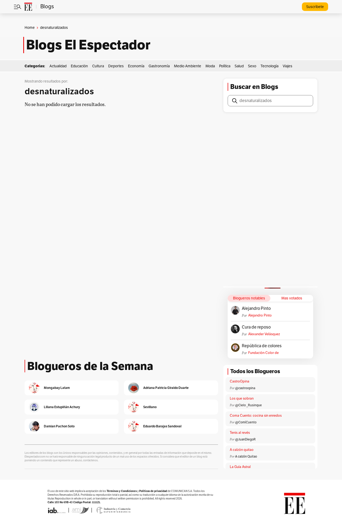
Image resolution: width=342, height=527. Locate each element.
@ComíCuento (245, 422)
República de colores (262, 346)
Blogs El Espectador (88, 45)
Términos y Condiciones (122, 491)
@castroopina (245, 388)
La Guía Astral (240, 467)
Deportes (116, 66)
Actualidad (58, 66)
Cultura (98, 66)
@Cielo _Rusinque (248, 405)
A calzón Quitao (246, 456)
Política (224, 66)
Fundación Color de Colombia (263, 353)
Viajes (287, 66)
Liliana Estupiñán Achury (62, 407)
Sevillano (150, 407)
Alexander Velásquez (264, 334)
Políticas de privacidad (153, 491)
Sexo (252, 66)
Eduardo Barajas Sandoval (162, 426)
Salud (239, 66)
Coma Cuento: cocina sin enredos (256, 415)
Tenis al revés (240, 433)
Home (30, 27)
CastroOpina (239, 381)
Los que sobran (242, 398)
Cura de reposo (256, 327)
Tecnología (269, 66)
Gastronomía (159, 66)
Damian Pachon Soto (59, 426)
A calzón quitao (242, 450)
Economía (136, 66)
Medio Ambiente (187, 66)
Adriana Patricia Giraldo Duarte (166, 388)
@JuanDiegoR (245, 439)
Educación (79, 66)
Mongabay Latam (57, 388)
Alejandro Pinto (256, 308)
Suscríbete (315, 7)
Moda (210, 66)
